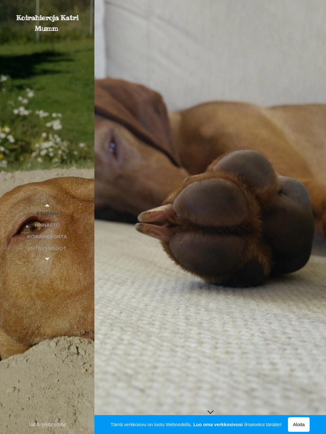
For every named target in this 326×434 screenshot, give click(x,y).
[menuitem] (47, 213)
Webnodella (53, 424)
